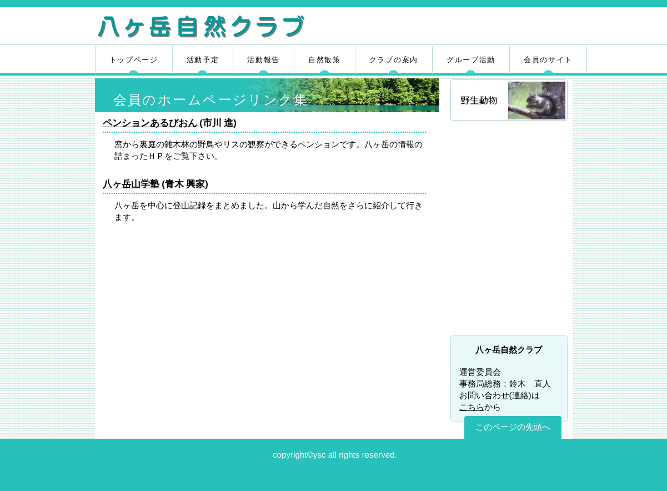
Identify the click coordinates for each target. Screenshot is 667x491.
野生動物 (509, 100)
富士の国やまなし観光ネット (509, 288)
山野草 (509, 190)
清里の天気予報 (509, 230)
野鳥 (509, 145)
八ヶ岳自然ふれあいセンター (509, 259)
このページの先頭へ (512, 427)
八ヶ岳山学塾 (131, 184)
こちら (471, 407)
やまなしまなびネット (509, 317)
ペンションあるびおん (150, 123)
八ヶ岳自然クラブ (227, 27)
